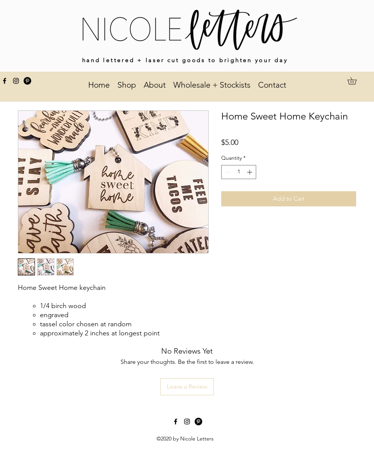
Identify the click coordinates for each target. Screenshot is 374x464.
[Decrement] (227, 172)
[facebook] (4, 81)
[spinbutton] (239, 172)
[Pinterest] (27, 81)
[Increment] (250, 172)
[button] (355, 81)
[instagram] (16, 81)
